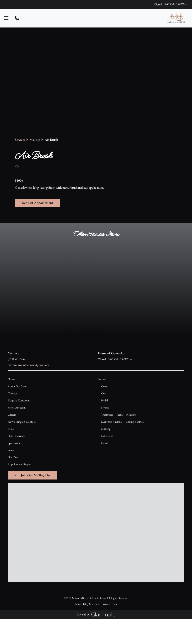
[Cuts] (104, 385)
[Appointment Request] (20, 456)
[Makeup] (105, 421)
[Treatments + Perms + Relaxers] (118, 407)
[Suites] (11, 442)
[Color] (104, 378)
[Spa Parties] (14, 435)
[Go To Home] (175, 18)
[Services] (102, 371)
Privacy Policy (109, 496)
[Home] (11, 371)
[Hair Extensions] (16, 428)
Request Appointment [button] (37, 202)
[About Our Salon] (17, 378)
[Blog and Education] (19, 392)
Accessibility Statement (87, 496)
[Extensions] (107, 428)
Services (20, 139)
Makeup (35, 139)
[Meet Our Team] (17, 399)
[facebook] (6, 4)
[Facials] (105, 435)
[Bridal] (11, 421)
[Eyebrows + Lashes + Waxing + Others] (122, 414)
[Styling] (105, 399)
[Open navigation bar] (6, 18)
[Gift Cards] (14, 449)
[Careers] (12, 407)
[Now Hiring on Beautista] (22, 414)
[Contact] (12, 385)
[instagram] (10, 4)
